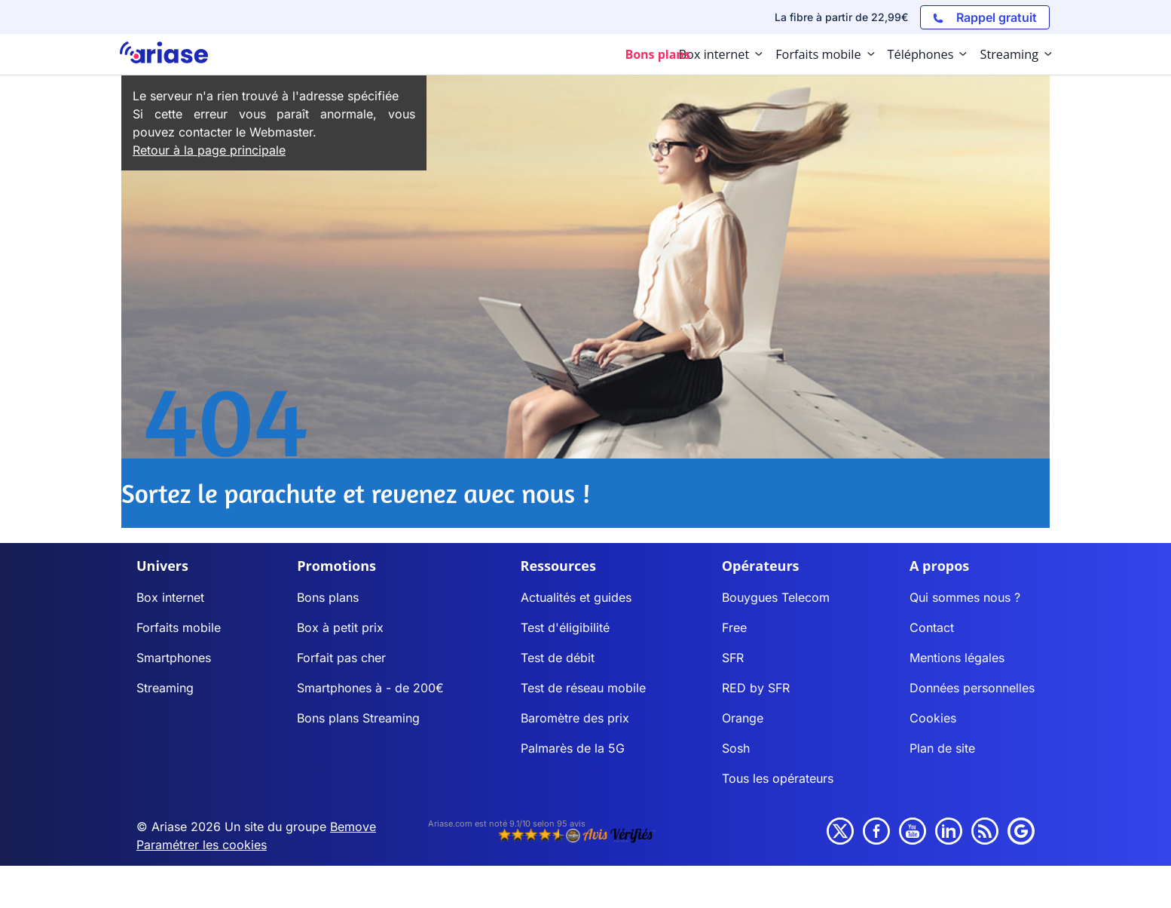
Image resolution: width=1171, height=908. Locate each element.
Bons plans (328, 597)
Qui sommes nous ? (965, 597)
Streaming (165, 687)
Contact (932, 627)
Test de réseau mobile (583, 687)
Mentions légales (957, 657)
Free (734, 627)
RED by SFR (756, 687)
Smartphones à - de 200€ (370, 687)
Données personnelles (972, 687)
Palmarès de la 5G (573, 748)
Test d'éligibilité (565, 627)
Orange (742, 717)
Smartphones (173, 657)
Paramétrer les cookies (201, 844)
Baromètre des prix (575, 717)
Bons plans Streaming (358, 717)
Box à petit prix (340, 627)
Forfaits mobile (178, 627)
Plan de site (942, 748)
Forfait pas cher (341, 657)
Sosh (736, 748)
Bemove (353, 826)
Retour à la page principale (209, 150)
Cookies (933, 717)
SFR (733, 657)
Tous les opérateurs (777, 778)
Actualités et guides (576, 597)
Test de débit (558, 657)
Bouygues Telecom (776, 597)
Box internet (170, 597)
